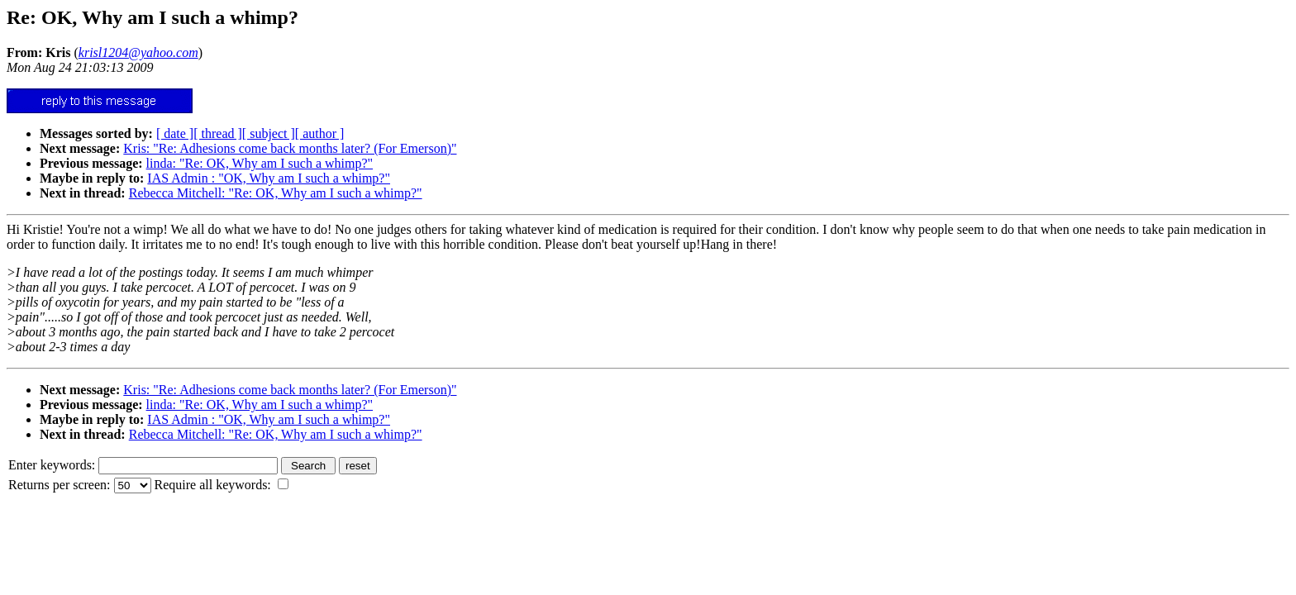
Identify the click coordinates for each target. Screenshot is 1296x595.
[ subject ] (268, 133)
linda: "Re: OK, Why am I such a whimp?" (260, 163)
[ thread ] (217, 133)
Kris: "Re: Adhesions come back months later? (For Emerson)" (289, 148)
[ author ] (320, 133)
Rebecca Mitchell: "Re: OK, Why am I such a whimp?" (275, 193)
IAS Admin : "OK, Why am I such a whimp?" (268, 178)
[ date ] (174, 133)
